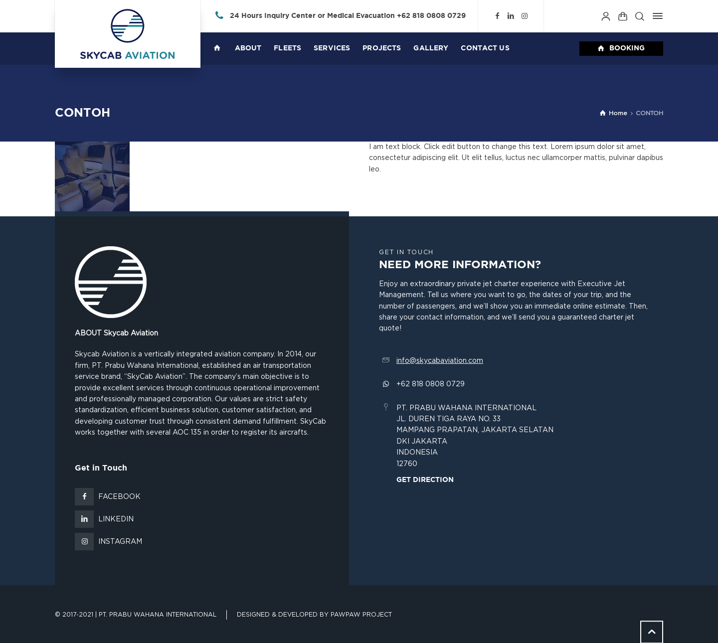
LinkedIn (116, 519)
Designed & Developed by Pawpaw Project (314, 615)
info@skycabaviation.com (439, 360)
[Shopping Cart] (622, 15)
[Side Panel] (655, 15)
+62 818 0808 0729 (431, 16)
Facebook (119, 496)
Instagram (120, 541)
